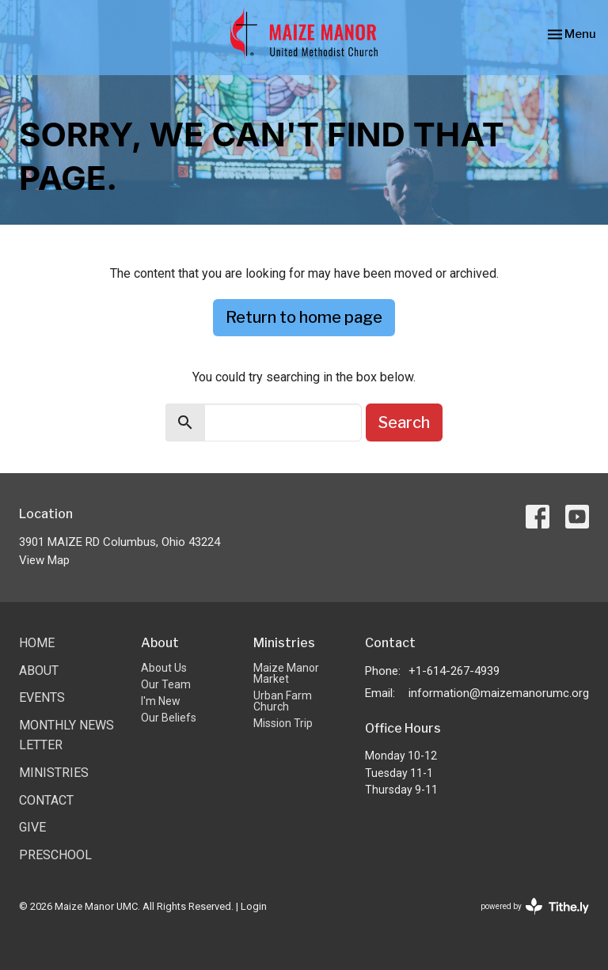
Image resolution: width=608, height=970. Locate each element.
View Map (44, 560)
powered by (535, 906)
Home (37, 642)
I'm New (160, 701)
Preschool (55, 854)
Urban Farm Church (282, 701)
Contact (46, 800)
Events (42, 697)
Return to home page (304, 317)
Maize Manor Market (286, 673)
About (39, 670)
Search (404, 422)
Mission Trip (283, 723)
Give (32, 827)
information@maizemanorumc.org (498, 693)
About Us (164, 667)
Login (254, 906)
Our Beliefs (168, 717)
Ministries (54, 772)
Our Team (166, 684)
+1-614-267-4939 (454, 671)
